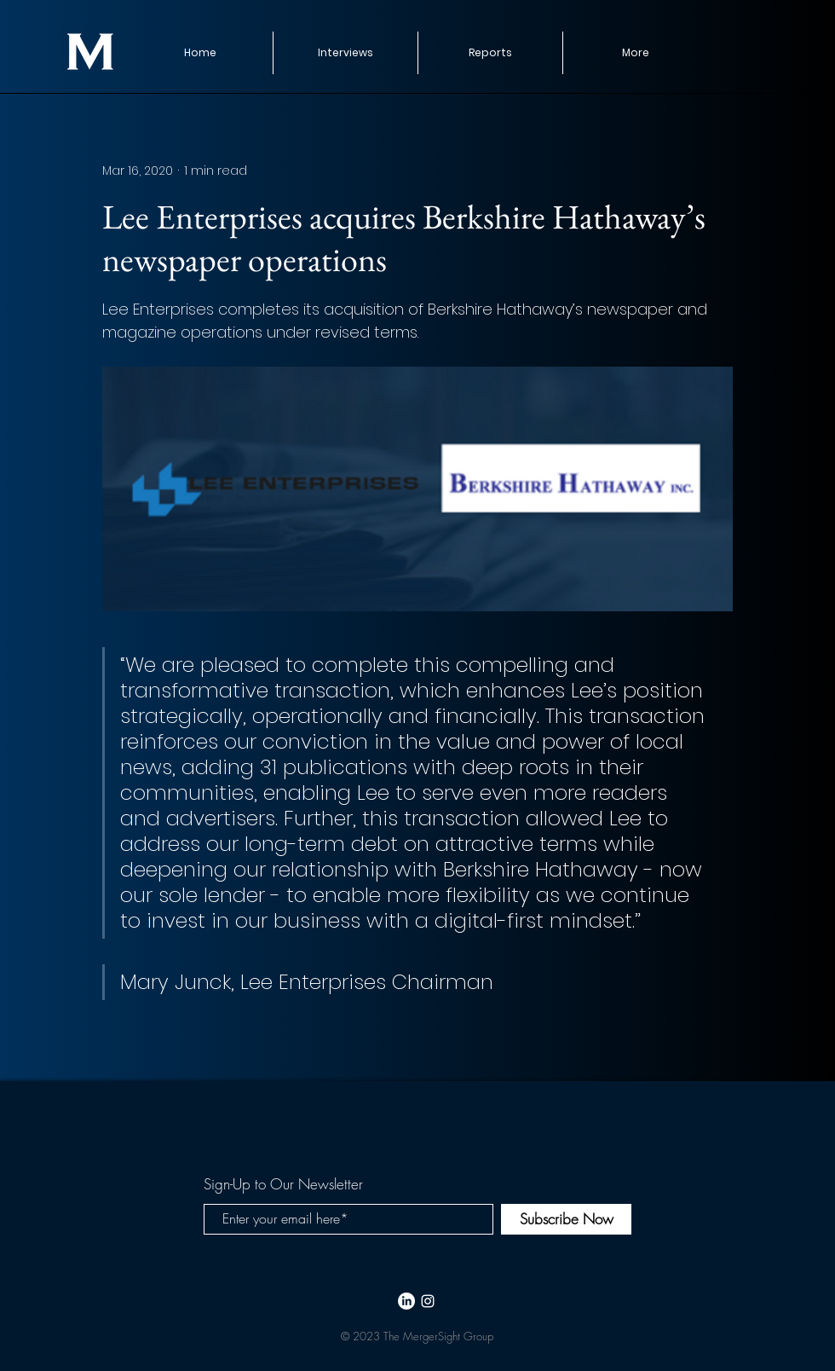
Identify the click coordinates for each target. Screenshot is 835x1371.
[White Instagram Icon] (427, 1301)
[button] (490, 53)
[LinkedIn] (406, 1301)
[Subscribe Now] (566, 1219)
